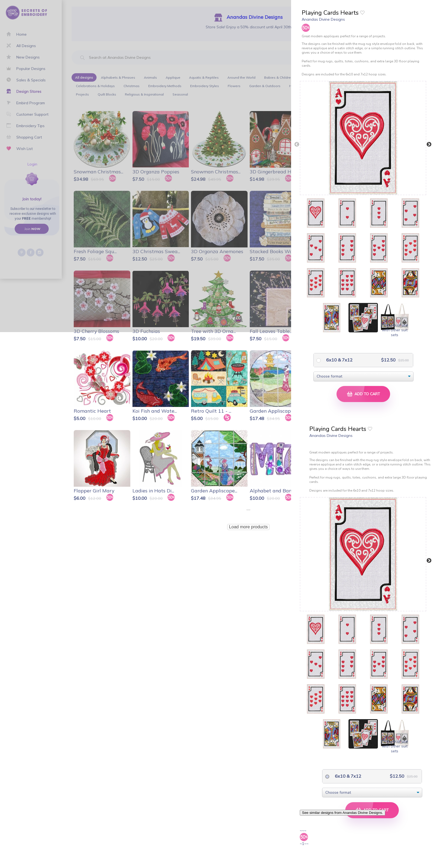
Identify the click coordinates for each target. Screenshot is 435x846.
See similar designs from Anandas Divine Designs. (342, 813)
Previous (297, 144)
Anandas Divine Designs (323, 19)
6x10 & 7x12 (339, 359)
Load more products (248, 527)
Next (429, 144)
